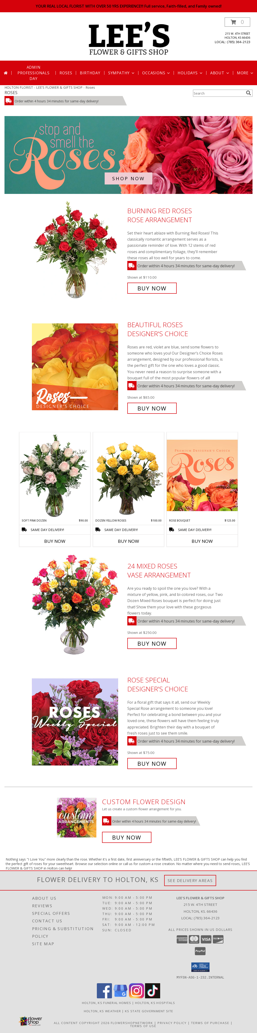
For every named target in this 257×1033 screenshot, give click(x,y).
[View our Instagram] (136, 997)
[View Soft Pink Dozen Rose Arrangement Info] (54, 475)
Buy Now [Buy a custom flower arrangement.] (126, 837)
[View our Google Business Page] (120, 997)
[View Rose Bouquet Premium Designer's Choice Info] (202, 475)
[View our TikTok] (152, 997)
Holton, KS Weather (102, 1011)
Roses (66, 72)
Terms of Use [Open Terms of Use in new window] (143, 1026)
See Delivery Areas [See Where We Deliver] (190, 880)
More (245, 72)
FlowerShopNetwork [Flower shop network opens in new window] (132, 1022)
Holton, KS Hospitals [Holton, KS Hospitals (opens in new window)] (155, 1002)
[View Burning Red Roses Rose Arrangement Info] (78, 249)
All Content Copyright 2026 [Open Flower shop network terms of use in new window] (82, 1022)
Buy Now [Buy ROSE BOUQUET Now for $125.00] (202, 541)
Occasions (156, 72)
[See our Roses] (128, 155)
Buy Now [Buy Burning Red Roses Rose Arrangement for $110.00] (152, 288)
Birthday (90, 72)
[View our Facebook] (104, 997)
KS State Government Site (149, 1011)
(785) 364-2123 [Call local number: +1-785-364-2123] (238, 42)
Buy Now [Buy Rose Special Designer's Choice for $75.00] (152, 763)
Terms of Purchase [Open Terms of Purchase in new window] (210, 1022)
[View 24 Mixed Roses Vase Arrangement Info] (78, 604)
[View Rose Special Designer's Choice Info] (78, 721)
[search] (248, 93)
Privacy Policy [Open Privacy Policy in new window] (172, 1022)
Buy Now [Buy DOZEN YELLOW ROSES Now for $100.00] (128, 541)
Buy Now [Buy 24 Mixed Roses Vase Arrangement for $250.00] (152, 643)
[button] (237, 22)
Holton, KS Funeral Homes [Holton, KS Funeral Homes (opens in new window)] (106, 1002)
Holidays (190, 72)
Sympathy (121, 72)
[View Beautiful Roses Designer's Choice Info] (78, 366)
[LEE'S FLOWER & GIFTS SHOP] (129, 39)
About (220, 72)
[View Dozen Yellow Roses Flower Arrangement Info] (128, 475)
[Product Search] (218, 93)
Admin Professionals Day (33, 73)
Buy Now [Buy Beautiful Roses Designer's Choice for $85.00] (152, 408)
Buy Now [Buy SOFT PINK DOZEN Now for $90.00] (54, 541)
